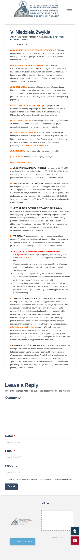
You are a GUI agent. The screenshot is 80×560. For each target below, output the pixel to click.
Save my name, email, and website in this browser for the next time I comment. (41, 479)
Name (10, 436)
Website (11, 465)
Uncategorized (57, 37)
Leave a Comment (19, 39)
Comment (13, 397)
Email (10, 451)
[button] (70, 9)
